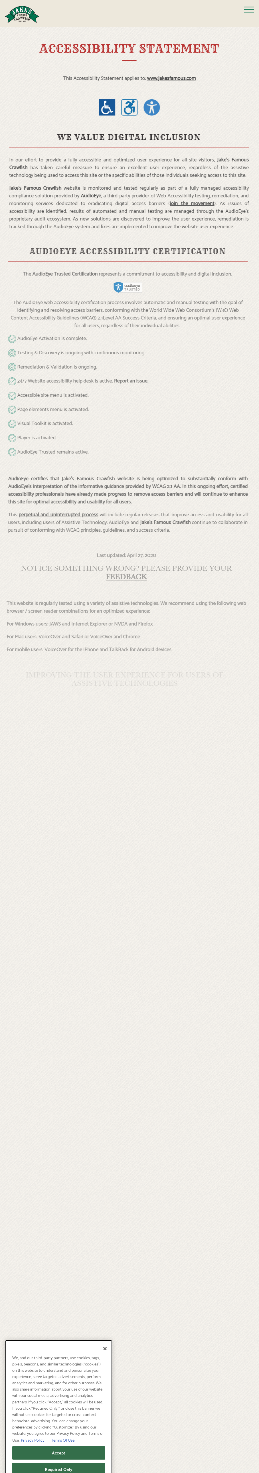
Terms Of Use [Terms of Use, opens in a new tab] (62, 1448)
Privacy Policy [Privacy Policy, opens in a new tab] (35, 1448)
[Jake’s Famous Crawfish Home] (26, 13)
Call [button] (130, 1465)
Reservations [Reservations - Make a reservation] (129, 1449)
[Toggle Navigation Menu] (249, 10)
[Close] (105, 1357)
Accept (58, 1461)
